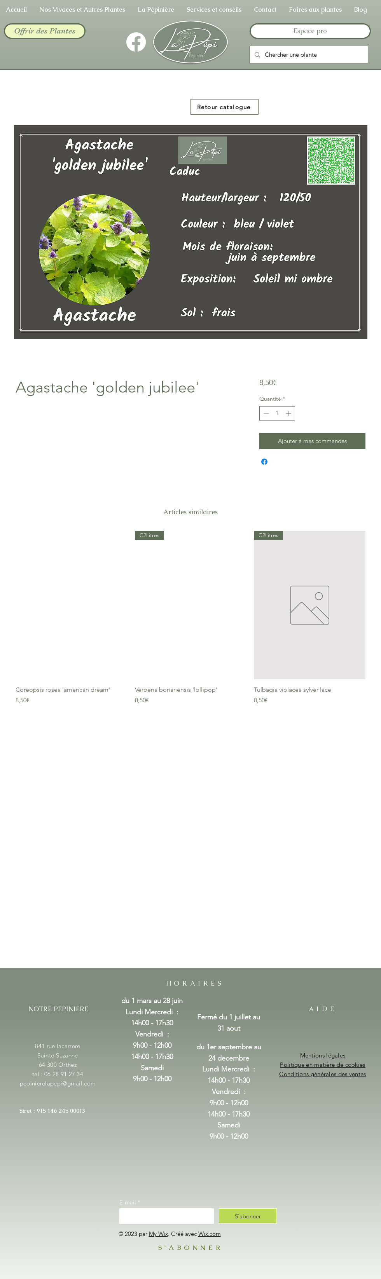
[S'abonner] (248, 1216)
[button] (155, 9)
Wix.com (209, 1233)
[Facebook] (136, 42)
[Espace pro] (310, 31)
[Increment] (289, 413)
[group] (190, 618)
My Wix (158, 1233)
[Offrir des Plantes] (45, 31)
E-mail (127, 1202)
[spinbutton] (277, 413)
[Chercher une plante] (308, 54)
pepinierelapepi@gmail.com (58, 1083)
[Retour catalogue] (224, 107)
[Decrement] (265, 413)
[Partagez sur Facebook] (264, 461)
